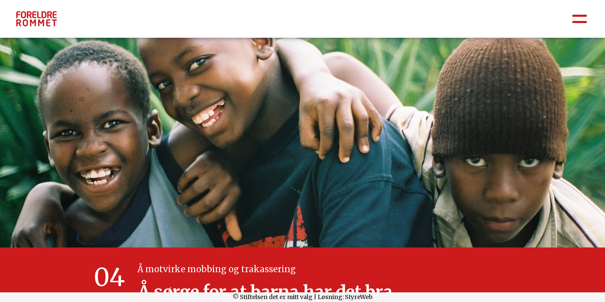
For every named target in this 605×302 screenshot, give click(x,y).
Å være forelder (94, 21)
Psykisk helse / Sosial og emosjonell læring (203, 21)
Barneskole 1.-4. (382, 21)
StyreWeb (359, 297)
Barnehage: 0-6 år (314, 21)
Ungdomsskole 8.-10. (520, 21)
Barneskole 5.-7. (447, 21)
